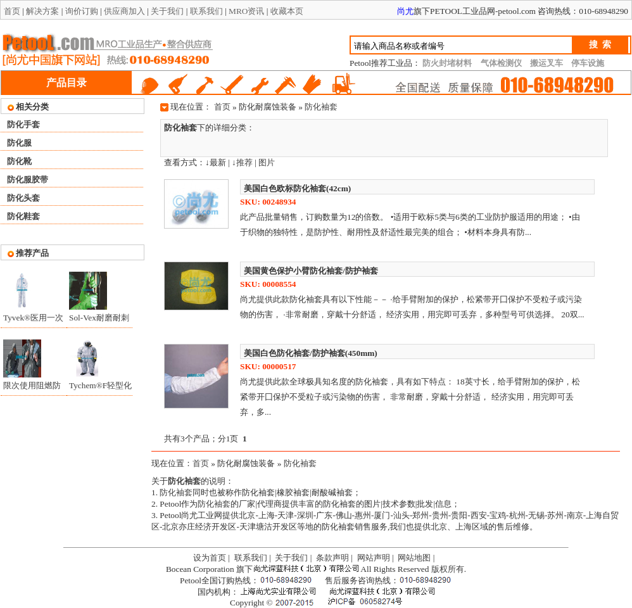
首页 (12, 11)
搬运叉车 (546, 63)
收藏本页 (286, 11)
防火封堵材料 (447, 63)
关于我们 (167, 11)
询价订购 (81, 11)
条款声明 (332, 557)
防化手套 (23, 124)
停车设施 (587, 63)
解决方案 (42, 11)
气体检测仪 (501, 63)
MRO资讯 (246, 11)
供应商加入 (124, 11)
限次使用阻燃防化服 (32, 388)
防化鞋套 (23, 216)
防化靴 (19, 161)
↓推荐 (242, 162)
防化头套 (23, 198)
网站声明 (373, 557)
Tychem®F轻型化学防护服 (100, 388)
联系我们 (206, 11)
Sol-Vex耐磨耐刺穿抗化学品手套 (99, 320)
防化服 (19, 143)
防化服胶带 (27, 179)
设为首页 (209, 557)
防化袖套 (321, 106)
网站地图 (414, 557)
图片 (266, 162)
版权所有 (447, 569)
